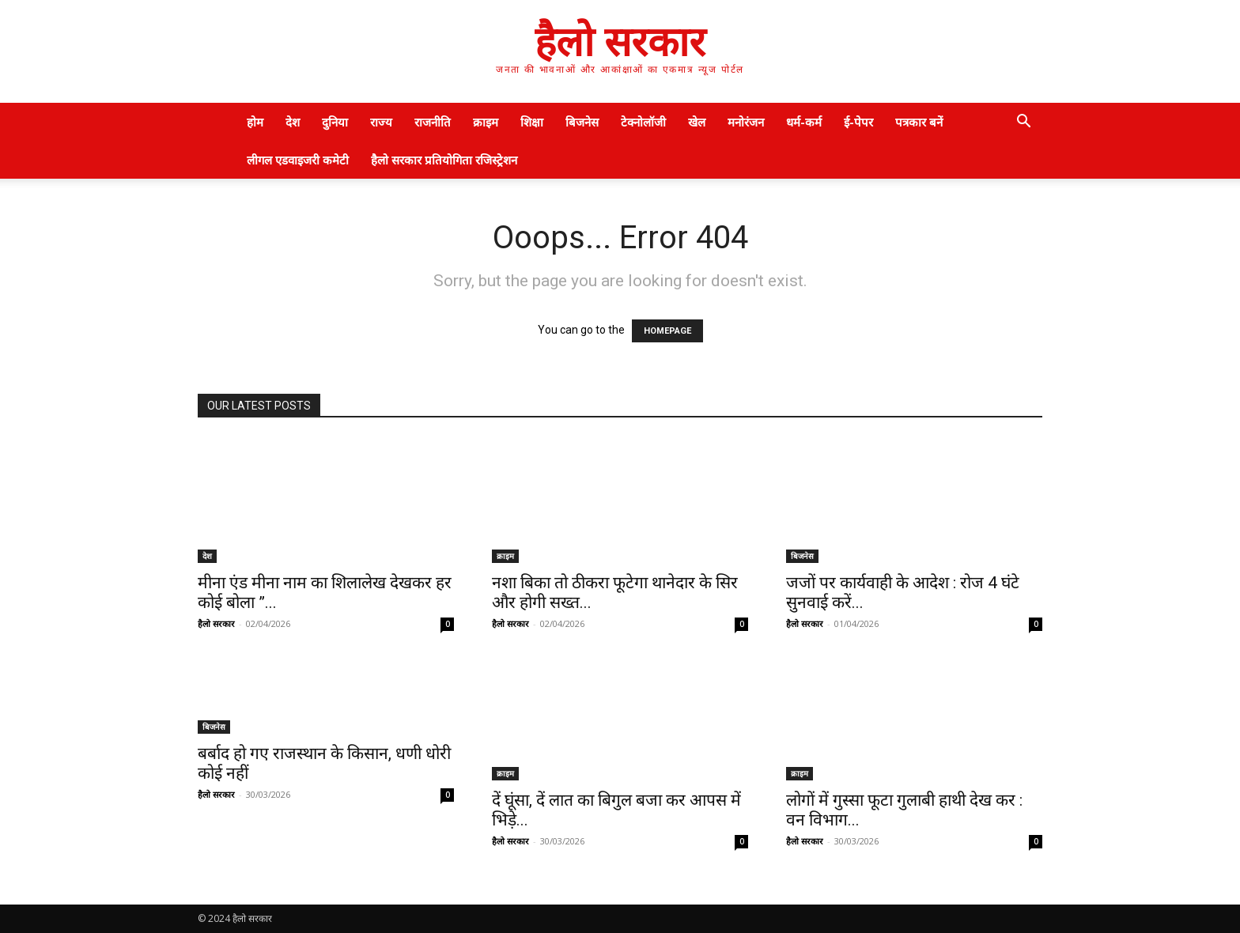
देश (292, 122)
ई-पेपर (858, 122)
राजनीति (432, 122)
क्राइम (485, 122)
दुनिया (335, 122)
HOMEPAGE (667, 331)
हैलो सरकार (216, 623)
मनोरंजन (746, 122)
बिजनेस (582, 122)
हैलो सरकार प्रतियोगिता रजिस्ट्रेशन (444, 160)
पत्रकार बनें (919, 122)
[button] (1023, 122)
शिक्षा (531, 122)
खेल (696, 122)
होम (255, 122)
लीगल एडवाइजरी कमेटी (298, 160)
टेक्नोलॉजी (643, 122)
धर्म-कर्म (804, 122)
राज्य (381, 122)
